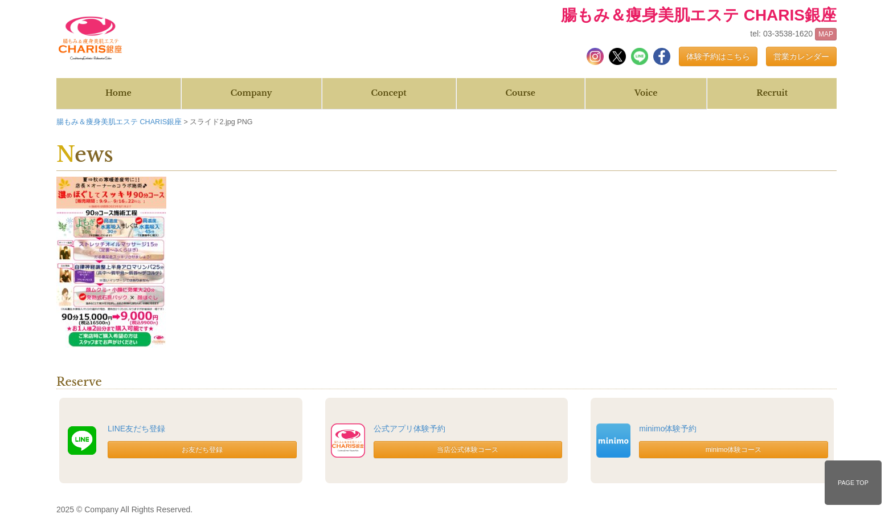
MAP (825, 34)
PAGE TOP (853, 482)
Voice (645, 93)
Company (251, 93)
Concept (389, 93)
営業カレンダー (801, 56)
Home (118, 93)
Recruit (772, 93)
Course (520, 93)
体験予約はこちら (718, 56)
